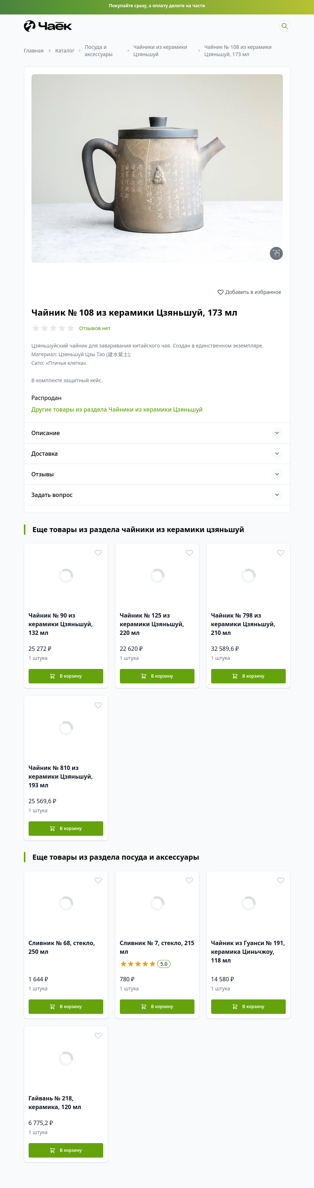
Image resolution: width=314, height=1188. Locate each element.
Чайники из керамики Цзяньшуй (160, 50)
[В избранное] (97, 550)
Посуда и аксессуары (99, 50)
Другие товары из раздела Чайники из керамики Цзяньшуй (117, 406)
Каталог (65, 50)
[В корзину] (66, 673)
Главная (34, 50)
